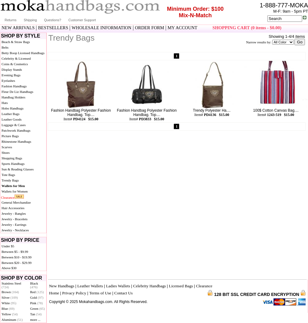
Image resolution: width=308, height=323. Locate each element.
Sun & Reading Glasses (18, 169)
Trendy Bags (10, 180)
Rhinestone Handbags (16, 141)
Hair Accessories (13, 208)
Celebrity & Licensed (16, 58)
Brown (10, 292)
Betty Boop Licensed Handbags (23, 53)
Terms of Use (100, 293)
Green (37, 308)
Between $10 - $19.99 (16, 257)
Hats (5, 103)
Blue (8, 308)
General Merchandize (16, 202)
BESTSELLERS (53, 27)
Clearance (7, 197)
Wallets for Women (15, 191)
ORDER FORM (149, 27)
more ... (35, 319)
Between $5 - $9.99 (15, 251)
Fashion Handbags (14, 86)
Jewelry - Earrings (14, 224)
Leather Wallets (90, 286)
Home (54, 293)
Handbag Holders (13, 97)
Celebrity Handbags (149, 286)
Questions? (52, 20)
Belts (5, 47)
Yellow (10, 314)
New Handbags (61, 286)
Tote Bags (8, 175)
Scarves (7, 147)
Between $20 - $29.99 (16, 263)
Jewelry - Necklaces (15, 230)
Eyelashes (8, 80)
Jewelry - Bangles (14, 213)
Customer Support (82, 20)
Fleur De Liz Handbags (17, 92)
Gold (36, 297)
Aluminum (12, 319)
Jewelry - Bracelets (14, 219)
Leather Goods (12, 119)
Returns (11, 20)
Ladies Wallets (118, 286)
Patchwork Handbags (16, 130)
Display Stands (12, 69)
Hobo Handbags (12, 108)
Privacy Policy (74, 293)
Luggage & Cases (14, 125)
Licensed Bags (181, 286)
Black (34, 285)
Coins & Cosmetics (15, 64)
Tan (36, 314)
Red (37, 292)
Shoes (6, 152)
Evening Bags (11, 75)
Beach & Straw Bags (16, 42)
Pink (36, 303)
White (9, 303)
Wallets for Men (13, 186)
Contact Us (123, 293)
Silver (10, 297)
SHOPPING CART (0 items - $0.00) (247, 27)
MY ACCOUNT (182, 27)
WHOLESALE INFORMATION (102, 27)
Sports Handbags (13, 163)
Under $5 (8, 246)
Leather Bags (10, 114)
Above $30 (9, 268)
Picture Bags (10, 136)
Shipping (30, 20)
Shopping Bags (12, 158)
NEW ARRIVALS (18, 27)
